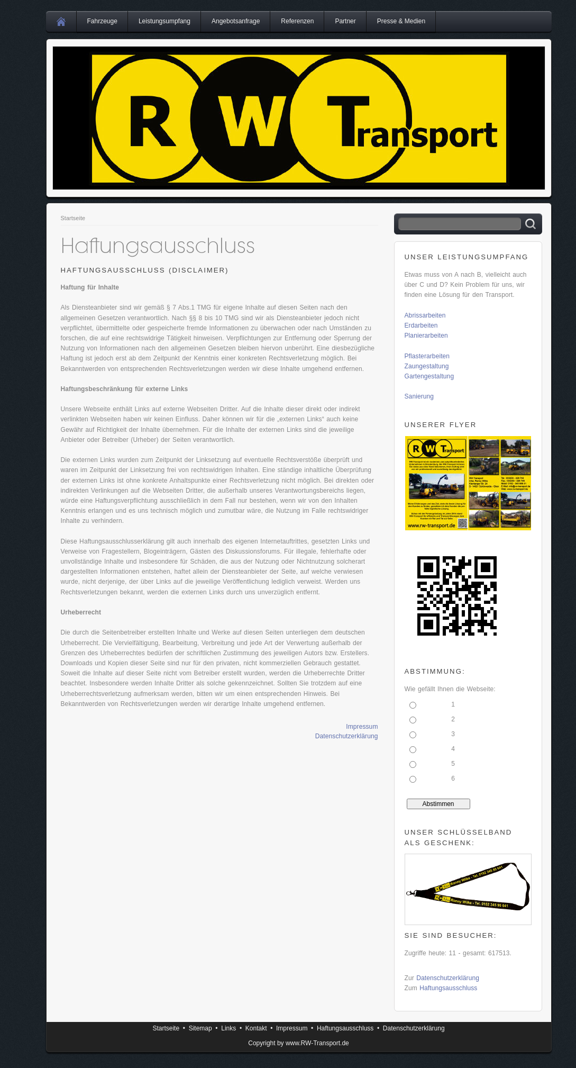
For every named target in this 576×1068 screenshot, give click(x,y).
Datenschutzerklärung (346, 736)
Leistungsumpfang (164, 21)
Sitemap (200, 1028)
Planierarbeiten (426, 335)
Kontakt (256, 1028)
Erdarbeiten (421, 325)
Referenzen (297, 21)
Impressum (362, 726)
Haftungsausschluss (448, 988)
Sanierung (419, 396)
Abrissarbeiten (425, 315)
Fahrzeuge (102, 21)
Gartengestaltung (429, 376)
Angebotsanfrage (236, 21)
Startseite (73, 218)
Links (228, 1028)
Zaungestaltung (427, 366)
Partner (345, 21)
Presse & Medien (401, 21)
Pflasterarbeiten (427, 356)
